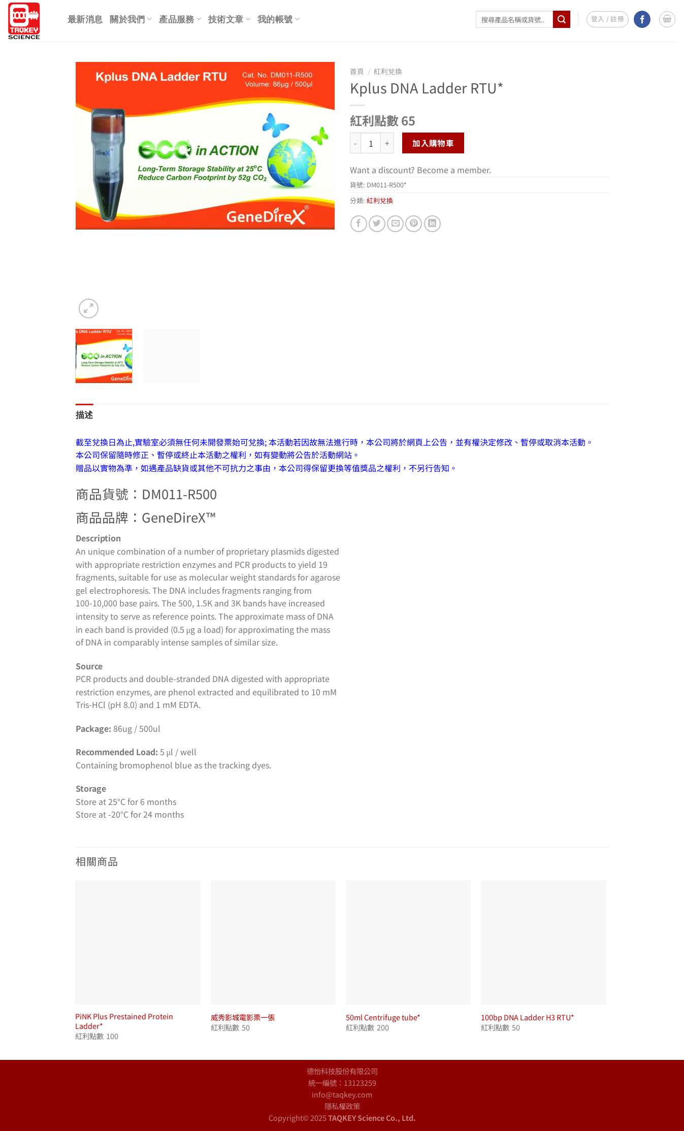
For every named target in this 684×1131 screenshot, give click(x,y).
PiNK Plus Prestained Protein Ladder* (124, 1021)
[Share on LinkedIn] (432, 223)
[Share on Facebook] (358, 223)
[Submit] (561, 19)
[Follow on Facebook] (642, 19)
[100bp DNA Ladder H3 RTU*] (543, 943)
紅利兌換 (388, 71)
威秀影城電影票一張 (243, 1017)
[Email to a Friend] (395, 223)
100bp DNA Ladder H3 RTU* (527, 1017)
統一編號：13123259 (342, 1082)
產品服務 (180, 19)
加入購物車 (433, 142)
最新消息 (85, 19)
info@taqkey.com (342, 1094)
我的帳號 (278, 19)
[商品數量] (371, 143)
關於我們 (131, 19)
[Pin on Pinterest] (413, 223)
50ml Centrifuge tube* (383, 1017)
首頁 (357, 71)
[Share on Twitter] (377, 223)
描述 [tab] (84, 415)
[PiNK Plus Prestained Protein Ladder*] (138, 943)
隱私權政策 (342, 1106)
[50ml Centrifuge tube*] (408, 943)
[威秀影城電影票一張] (273, 943)
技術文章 (229, 19)
